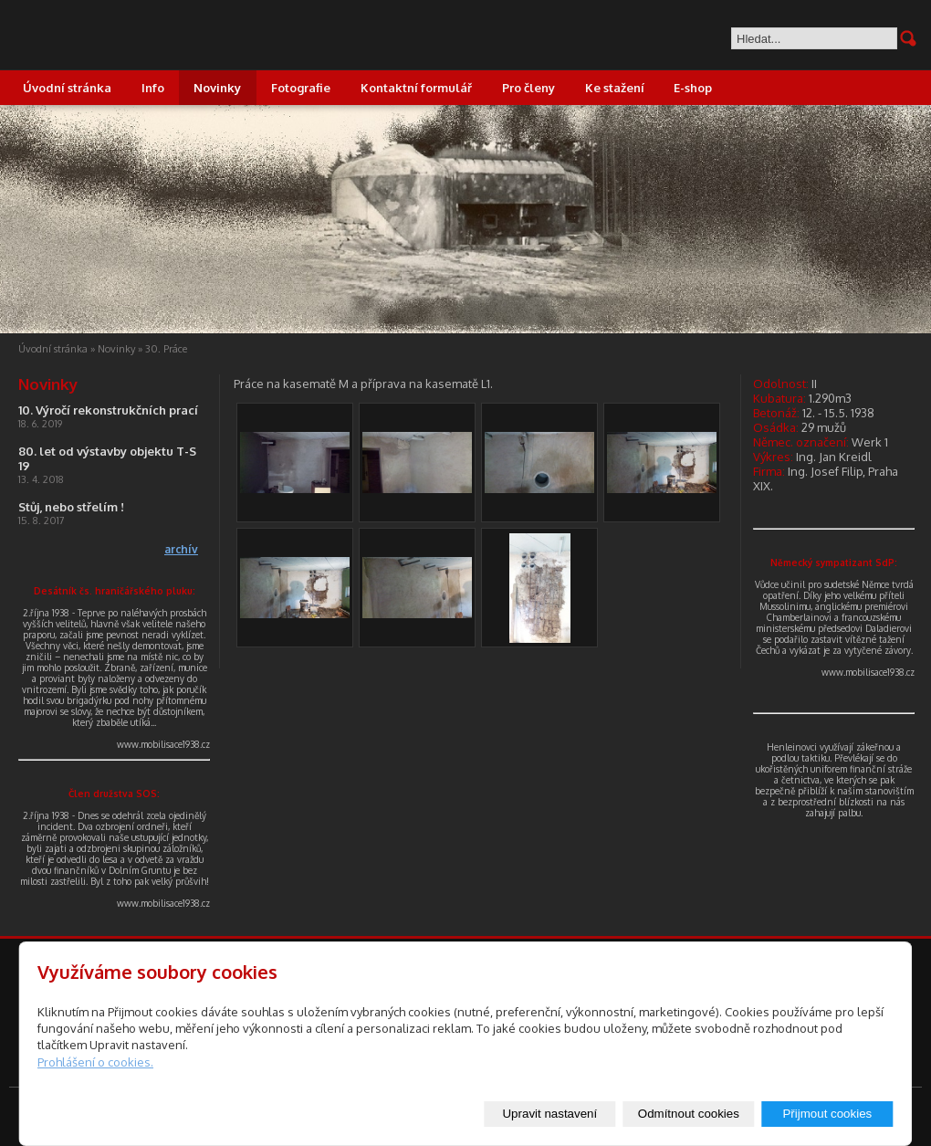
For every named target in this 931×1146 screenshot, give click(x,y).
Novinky (217, 87)
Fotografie (300, 87)
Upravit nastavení (549, 1113)
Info (152, 87)
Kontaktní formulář (416, 87)
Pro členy (528, 87)
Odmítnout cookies (688, 1113)
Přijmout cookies (827, 1113)
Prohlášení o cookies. (95, 1062)
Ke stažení (614, 87)
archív (181, 549)
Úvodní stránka (67, 87)
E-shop (693, 87)
